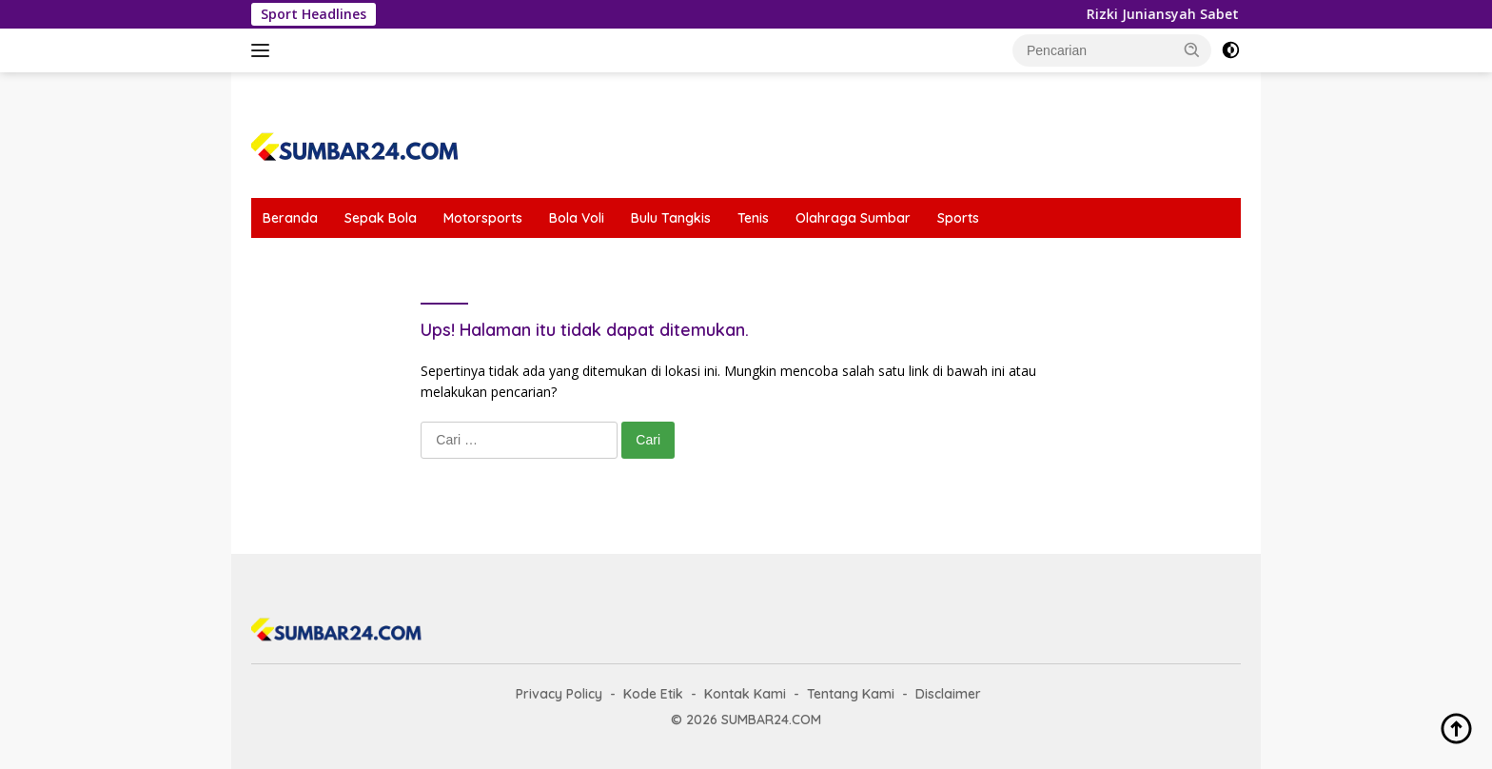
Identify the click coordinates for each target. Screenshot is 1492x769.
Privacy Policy (559, 693)
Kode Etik (653, 693)
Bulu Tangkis (671, 218)
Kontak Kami (745, 693)
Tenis (753, 218)
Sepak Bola (380, 218)
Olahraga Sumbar (853, 218)
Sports (958, 218)
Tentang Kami (850, 693)
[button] (1192, 49)
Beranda (290, 218)
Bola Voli (576, 218)
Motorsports (482, 218)
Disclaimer (948, 693)
